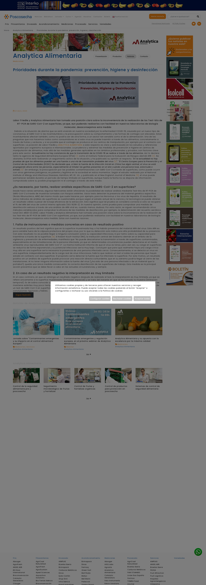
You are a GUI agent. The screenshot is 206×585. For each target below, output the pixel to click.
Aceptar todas (142, 298)
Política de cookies (112, 290)
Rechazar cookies (122, 298)
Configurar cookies (100, 298)
